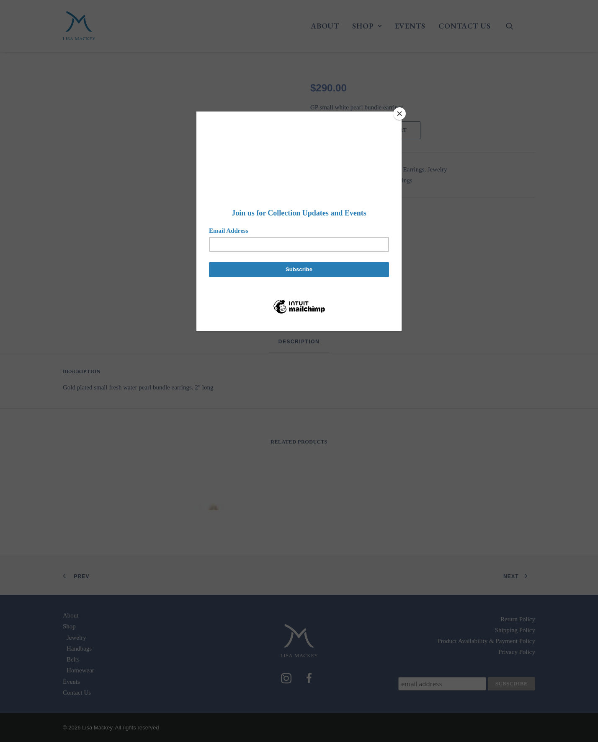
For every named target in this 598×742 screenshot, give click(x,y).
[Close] (399, 113)
